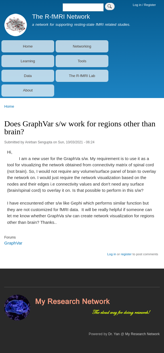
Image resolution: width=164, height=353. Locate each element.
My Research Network (142, 334)
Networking (82, 46)
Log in (111, 254)
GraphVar (13, 243)
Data (27, 76)
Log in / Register (144, 5)
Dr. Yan (114, 334)
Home (28, 46)
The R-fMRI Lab (82, 76)
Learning (28, 61)
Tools (82, 61)
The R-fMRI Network (61, 16)
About (28, 90)
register (126, 254)
